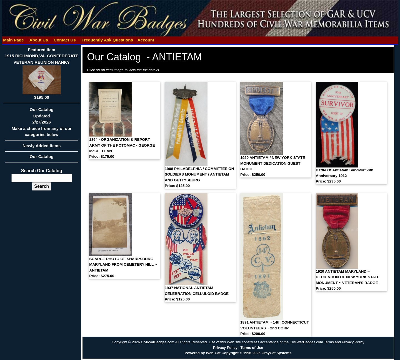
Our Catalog (42, 156)
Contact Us (64, 40)
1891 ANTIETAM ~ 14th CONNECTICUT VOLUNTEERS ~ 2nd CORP (274, 328)
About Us (38, 40)
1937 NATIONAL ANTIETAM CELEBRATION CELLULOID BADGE (197, 293)
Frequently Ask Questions (107, 40)
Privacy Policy (225, 348)
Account (146, 40)
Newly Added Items (41, 147)
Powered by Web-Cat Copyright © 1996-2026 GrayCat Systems (238, 353)
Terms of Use (252, 348)
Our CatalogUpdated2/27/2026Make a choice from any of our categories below (41, 123)
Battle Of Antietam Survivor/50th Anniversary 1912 (344, 176)
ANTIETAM (177, 57)
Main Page (13, 40)
